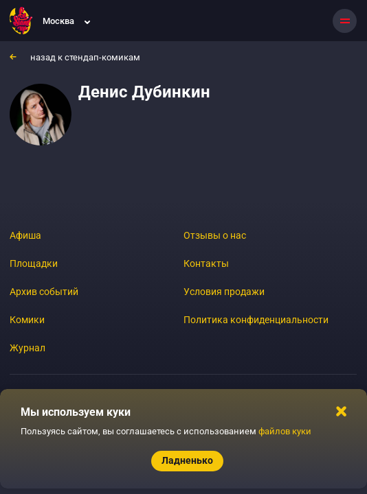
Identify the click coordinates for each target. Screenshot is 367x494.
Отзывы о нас (215, 235)
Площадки (34, 263)
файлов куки (284, 431)
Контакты (206, 263)
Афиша (25, 235)
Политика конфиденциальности (256, 319)
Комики (27, 319)
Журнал (27, 347)
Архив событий (44, 291)
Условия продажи (224, 291)
